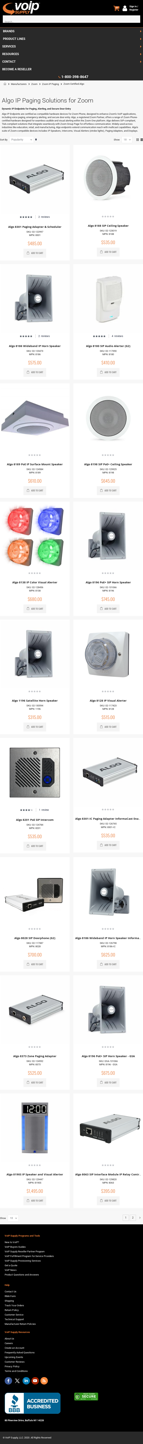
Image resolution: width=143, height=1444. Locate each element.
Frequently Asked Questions (20, 1352)
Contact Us (10, 1291)
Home (5, 84)
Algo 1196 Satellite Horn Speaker (35, 701)
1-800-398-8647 (74, 77)
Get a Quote (11, 1265)
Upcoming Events (14, 1357)
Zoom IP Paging (50, 84)
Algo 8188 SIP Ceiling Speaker (108, 226)
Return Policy (12, 1310)
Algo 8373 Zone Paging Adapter (34, 1056)
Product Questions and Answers (22, 1274)
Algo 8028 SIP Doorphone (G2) (34, 938)
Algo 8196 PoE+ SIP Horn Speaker (108, 582)
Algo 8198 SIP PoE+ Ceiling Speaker (108, 464)
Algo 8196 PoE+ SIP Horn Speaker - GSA (108, 1056)
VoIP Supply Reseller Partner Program (25, 1251)
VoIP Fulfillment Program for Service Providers (29, 1256)
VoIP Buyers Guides (15, 1246)
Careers (9, 1343)
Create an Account (14, 1347)
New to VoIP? (12, 1242)
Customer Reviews (15, 1361)
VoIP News (11, 1270)
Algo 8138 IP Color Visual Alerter (34, 582)
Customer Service (14, 1314)
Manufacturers (19, 84)
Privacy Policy (12, 1366)
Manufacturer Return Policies (20, 1324)
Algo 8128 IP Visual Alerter (108, 701)
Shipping (9, 1300)
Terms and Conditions (16, 1371)
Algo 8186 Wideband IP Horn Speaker (35, 346)
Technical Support (14, 1319)
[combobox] (71, 21)
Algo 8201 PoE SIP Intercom (35, 820)
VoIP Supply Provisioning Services (23, 1260)
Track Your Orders (14, 1305)
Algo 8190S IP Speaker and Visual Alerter (35, 1174)
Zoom (34, 84)
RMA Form (10, 1296)
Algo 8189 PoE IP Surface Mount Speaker (35, 464)
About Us (9, 1338)
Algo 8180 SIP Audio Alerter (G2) (108, 346)
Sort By (3, 139)
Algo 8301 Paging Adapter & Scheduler (34, 227)
